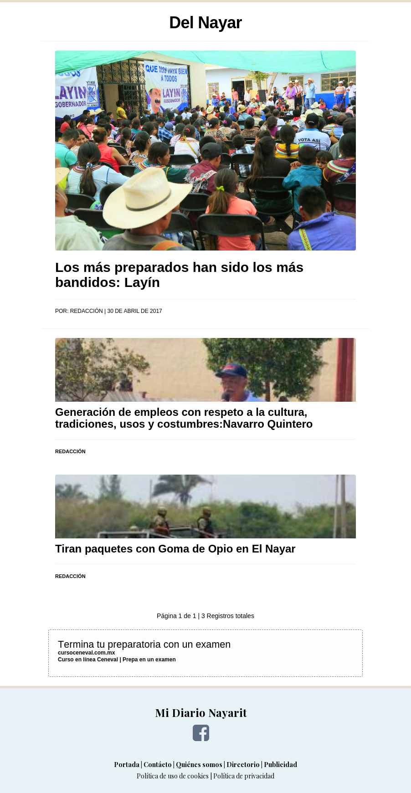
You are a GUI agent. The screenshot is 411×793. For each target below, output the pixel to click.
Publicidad (280, 764)
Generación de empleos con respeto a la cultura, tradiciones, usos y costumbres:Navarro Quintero (184, 418)
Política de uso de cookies (173, 776)
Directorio (243, 764)
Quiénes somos (199, 764)
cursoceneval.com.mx (86, 653)
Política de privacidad (243, 776)
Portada (126, 764)
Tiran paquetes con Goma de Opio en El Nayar (175, 548)
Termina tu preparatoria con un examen (144, 644)
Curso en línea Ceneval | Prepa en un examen (117, 659)
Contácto (158, 764)
